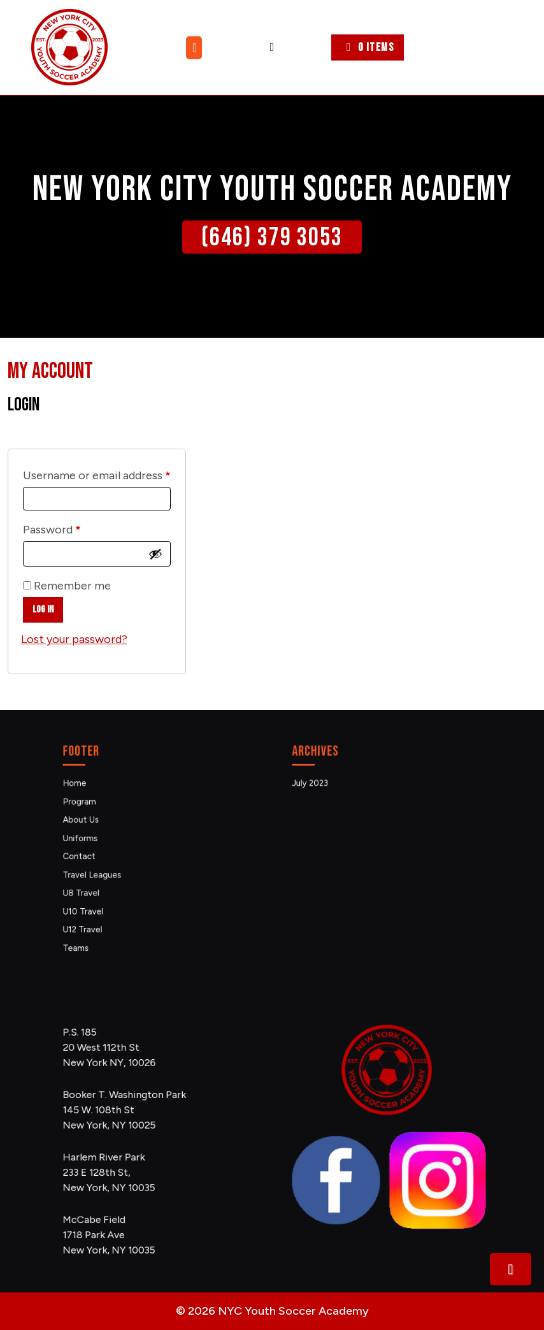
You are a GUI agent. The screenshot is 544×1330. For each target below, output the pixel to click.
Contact (103, 854)
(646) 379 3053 (272, 237)
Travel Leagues (112, 867)
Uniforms (104, 842)
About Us (104, 829)
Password (74, 527)
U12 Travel (105, 905)
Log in (43, 610)
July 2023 (333, 803)
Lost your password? (74, 639)
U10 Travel (106, 892)
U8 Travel (104, 879)
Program (103, 816)
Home (100, 803)
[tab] (195, 47)
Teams (101, 918)
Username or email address (97, 473)
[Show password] (155, 554)
